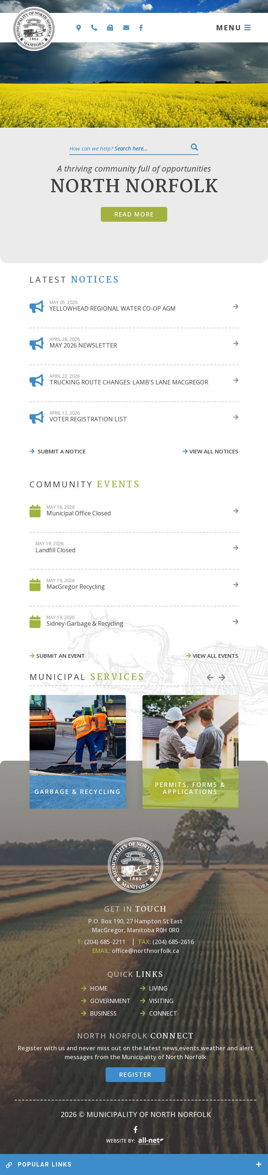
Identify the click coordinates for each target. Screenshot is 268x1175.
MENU (228, 27)
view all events (215, 655)
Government (110, 1001)
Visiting (161, 1001)
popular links (39, 1164)
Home (98, 988)
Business (103, 1013)
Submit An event (60, 655)
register (135, 1075)
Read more (134, 214)
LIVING (158, 988)
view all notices (213, 451)
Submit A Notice (61, 451)
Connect (163, 1013)
